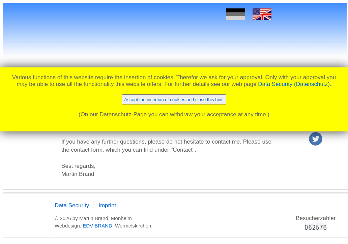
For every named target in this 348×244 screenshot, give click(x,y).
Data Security (72, 205)
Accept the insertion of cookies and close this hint (173, 99)
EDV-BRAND (97, 225)
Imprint (107, 205)
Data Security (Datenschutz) (294, 84)
